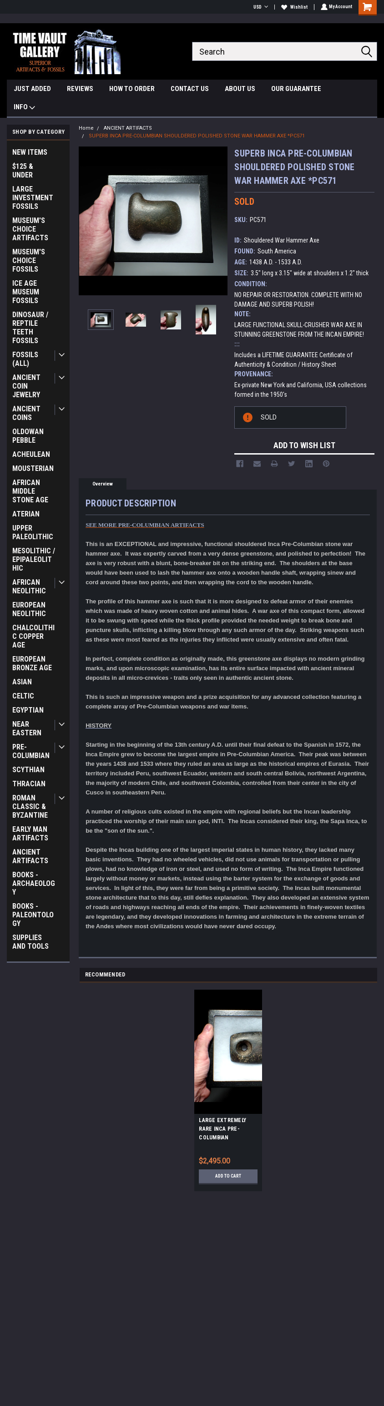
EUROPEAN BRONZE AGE (32, 663)
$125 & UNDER (22, 170)
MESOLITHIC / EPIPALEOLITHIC (33, 559)
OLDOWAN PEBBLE (28, 436)
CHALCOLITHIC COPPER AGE (33, 636)
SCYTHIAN (28, 769)
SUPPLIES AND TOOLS (30, 942)
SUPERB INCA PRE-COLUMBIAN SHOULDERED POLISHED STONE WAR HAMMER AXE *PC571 (197, 136)
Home (86, 128)
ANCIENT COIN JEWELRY (26, 386)
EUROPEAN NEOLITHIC (29, 609)
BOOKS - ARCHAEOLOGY (33, 883)
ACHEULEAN (31, 454)
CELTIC (23, 696)
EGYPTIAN (28, 710)
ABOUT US (240, 89)
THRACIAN (28, 783)
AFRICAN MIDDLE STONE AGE (30, 491)
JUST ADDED (32, 89)
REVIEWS (80, 89)
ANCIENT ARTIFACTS (30, 856)
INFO (24, 108)
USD (260, 7)
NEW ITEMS (29, 152)
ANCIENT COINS (26, 413)
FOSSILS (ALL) (25, 359)
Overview (102, 484)
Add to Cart (228, 1175)
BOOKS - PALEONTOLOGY (33, 915)
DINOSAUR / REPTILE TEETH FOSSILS (30, 327)
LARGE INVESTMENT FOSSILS (32, 198)
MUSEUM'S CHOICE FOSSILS (28, 260)
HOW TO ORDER (132, 89)
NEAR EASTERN (26, 728)
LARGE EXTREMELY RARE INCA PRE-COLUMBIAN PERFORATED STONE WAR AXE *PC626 (225, 1130)
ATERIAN (26, 514)
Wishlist (293, 7)
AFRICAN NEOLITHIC (29, 586)
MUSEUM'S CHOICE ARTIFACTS (30, 229)
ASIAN (22, 682)
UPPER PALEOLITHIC (32, 532)
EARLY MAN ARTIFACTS (30, 833)
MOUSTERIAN (33, 468)
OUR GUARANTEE (296, 89)
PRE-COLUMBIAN (31, 751)
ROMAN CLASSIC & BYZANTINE (30, 806)
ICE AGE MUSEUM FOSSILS (25, 292)
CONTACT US (190, 89)
